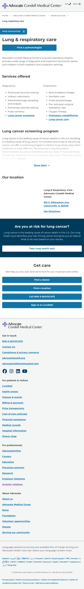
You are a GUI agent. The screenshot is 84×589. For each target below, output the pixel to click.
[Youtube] (24, 371)
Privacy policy (8, 580)
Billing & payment (12, 402)
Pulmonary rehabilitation (63, 115)
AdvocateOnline (11, 450)
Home (5, 15)
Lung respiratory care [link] (13, 21)
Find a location (42, 288)
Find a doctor (42, 279)
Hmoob (74, 558)
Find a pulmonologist (29, 47)
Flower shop (9, 436)
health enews (10, 391)
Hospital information (14, 430)
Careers (6, 456)
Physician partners (13, 467)
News (5, 510)
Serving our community (16, 532)
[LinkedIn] (18, 371)
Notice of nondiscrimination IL (55, 580)
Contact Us (8, 346)
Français (38, 558)
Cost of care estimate (14, 414)
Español (5, 558)
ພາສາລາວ (21, 562)
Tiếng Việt (11, 565)
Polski (29, 562)
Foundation (9, 515)
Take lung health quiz (42, 248)
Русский (47, 562)
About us (7, 498)
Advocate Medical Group (16, 504)
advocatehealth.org (13, 358)
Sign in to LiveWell (42, 305)
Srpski (55, 562)
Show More (42, 165)
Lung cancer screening (21, 115)
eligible (21, 158)
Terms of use (28, 583)
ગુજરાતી (47, 558)
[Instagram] (11, 371)
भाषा (67, 558)
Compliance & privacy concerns (20, 352)
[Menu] (77, 4)
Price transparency (13, 408)
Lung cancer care (59, 119)
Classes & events (12, 397)
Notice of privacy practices (27, 580)
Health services (58, 15)
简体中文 (25, 558)
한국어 (13, 562)
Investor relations (12, 484)
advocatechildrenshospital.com (20, 363)
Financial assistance (14, 419)
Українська (75, 562)
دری (32, 558)
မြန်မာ (18, 558)
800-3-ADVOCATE (12, 341)
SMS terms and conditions (47, 583)
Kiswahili (64, 562)
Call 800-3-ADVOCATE (42, 296)
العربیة (13, 558)
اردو (4, 565)
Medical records (11, 425)
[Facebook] (4, 371)
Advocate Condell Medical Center (29, 15)
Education (8, 462)
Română (37, 562)
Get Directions (52, 211)
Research (7, 473)
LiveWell (7, 386)
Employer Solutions (13, 478)
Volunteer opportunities (16, 521)
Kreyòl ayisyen (58, 558)
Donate (6, 526)
